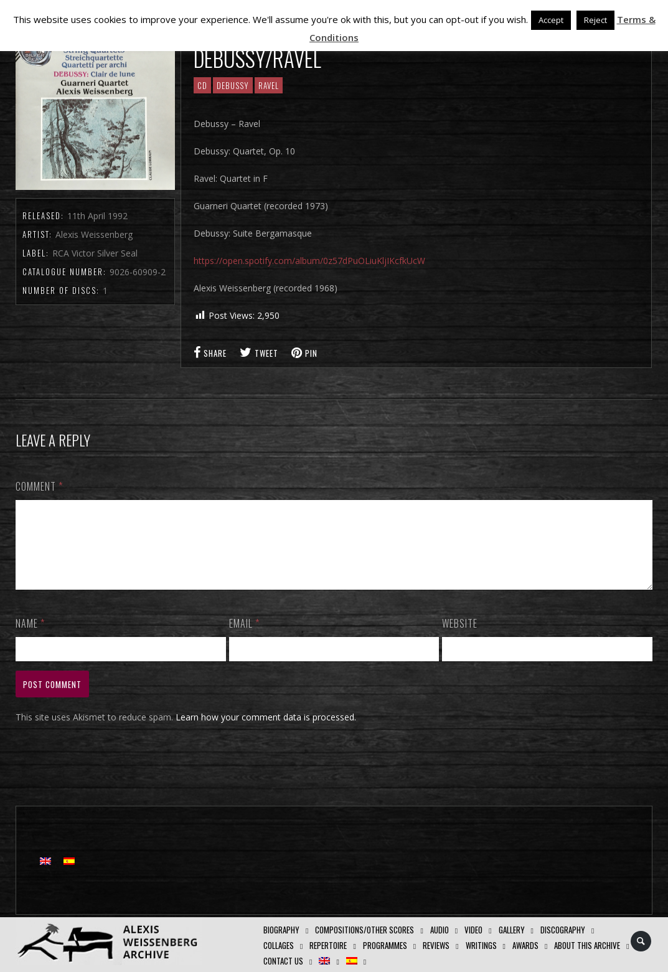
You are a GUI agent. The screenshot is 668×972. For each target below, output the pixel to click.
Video (473, 929)
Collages (278, 945)
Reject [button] (595, 20)
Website (459, 638)
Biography (281, 929)
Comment (39, 486)
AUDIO (439, 929)
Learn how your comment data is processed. (266, 732)
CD (202, 85)
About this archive (587, 945)
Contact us (283, 961)
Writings (481, 945)
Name (30, 638)
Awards (525, 945)
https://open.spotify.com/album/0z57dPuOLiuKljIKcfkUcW (309, 261)
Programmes (385, 945)
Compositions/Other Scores (364, 929)
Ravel (268, 85)
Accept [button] (551, 20)
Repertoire (328, 945)
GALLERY (512, 929)
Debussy (233, 85)
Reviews (436, 945)
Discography (562, 929)
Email (244, 638)
